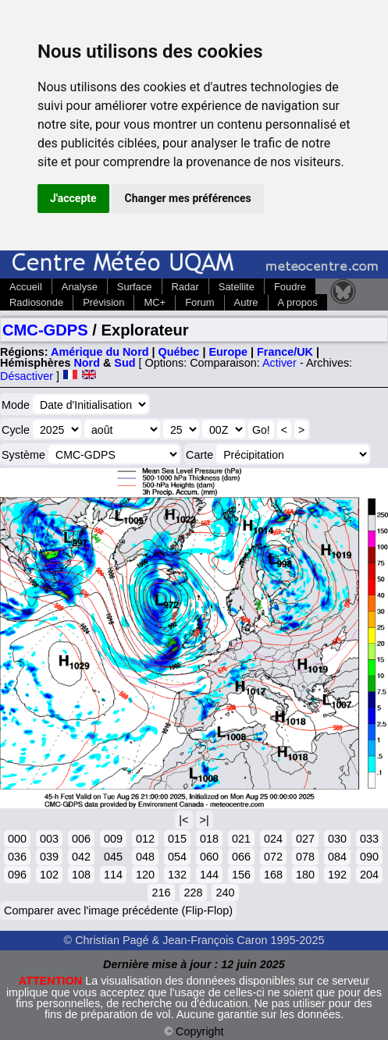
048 (145, 856)
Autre (246, 302)
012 (145, 838)
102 (49, 874)
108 (81, 874)
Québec (179, 352)
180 (305, 874)
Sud (124, 363)
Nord (86, 363)
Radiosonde (36, 302)
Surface (134, 287)
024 (273, 838)
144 (209, 874)
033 (369, 838)
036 (17, 856)
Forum (199, 302)
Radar (185, 287)
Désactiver (26, 376)
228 (192, 892)
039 (49, 856)
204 (369, 874)
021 (241, 838)
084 (337, 856)
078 (305, 856)
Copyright (200, 1031)
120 (145, 874)
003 (49, 838)
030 (337, 838)
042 (81, 856)
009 (113, 838)
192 (337, 874)
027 (305, 838)
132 (177, 874)
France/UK (285, 352)
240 (224, 892)
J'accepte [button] (73, 198)
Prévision (103, 302)
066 (241, 856)
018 (209, 838)
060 (209, 856)
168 (273, 874)
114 (113, 874)
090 (369, 856)
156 (241, 874)
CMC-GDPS (45, 330)
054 (177, 856)
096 (17, 874)
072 (273, 856)
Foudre (290, 287)
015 (177, 838)
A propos (298, 302)
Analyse (80, 287)
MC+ (155, 302)
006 (81, 838)
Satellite (237, 287)
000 (17, 838)
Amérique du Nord (100, 352)
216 (160, 892)
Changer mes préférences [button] (188, 198)
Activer (279, 363)
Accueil (25, 287)
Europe (227, 352)
